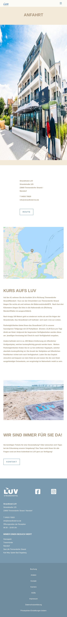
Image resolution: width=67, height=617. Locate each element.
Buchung (33, 569)
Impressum (33, 599)
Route (26, 212)
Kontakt (33, 581)
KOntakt (11, 462)
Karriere (33, 587)
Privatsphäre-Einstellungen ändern (33, 611)
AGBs (33, 593)
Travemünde (8, 542)
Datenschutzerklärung (33, 605)
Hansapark (7, 539)
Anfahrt (33, 575)
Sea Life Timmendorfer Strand (14, 549)
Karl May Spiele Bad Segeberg (15, 553)
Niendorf (6, 546)
